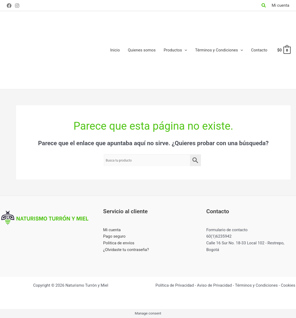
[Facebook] (9, 5)
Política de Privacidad (174, 285)
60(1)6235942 (219, 236)
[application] (184, 50)
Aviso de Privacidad (214, 285)
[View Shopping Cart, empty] (284, 50)
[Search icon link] (263, 6)
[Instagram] (17, 5)
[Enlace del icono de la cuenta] (280, 5)
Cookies (288, 285)
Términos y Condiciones (256, 285)
